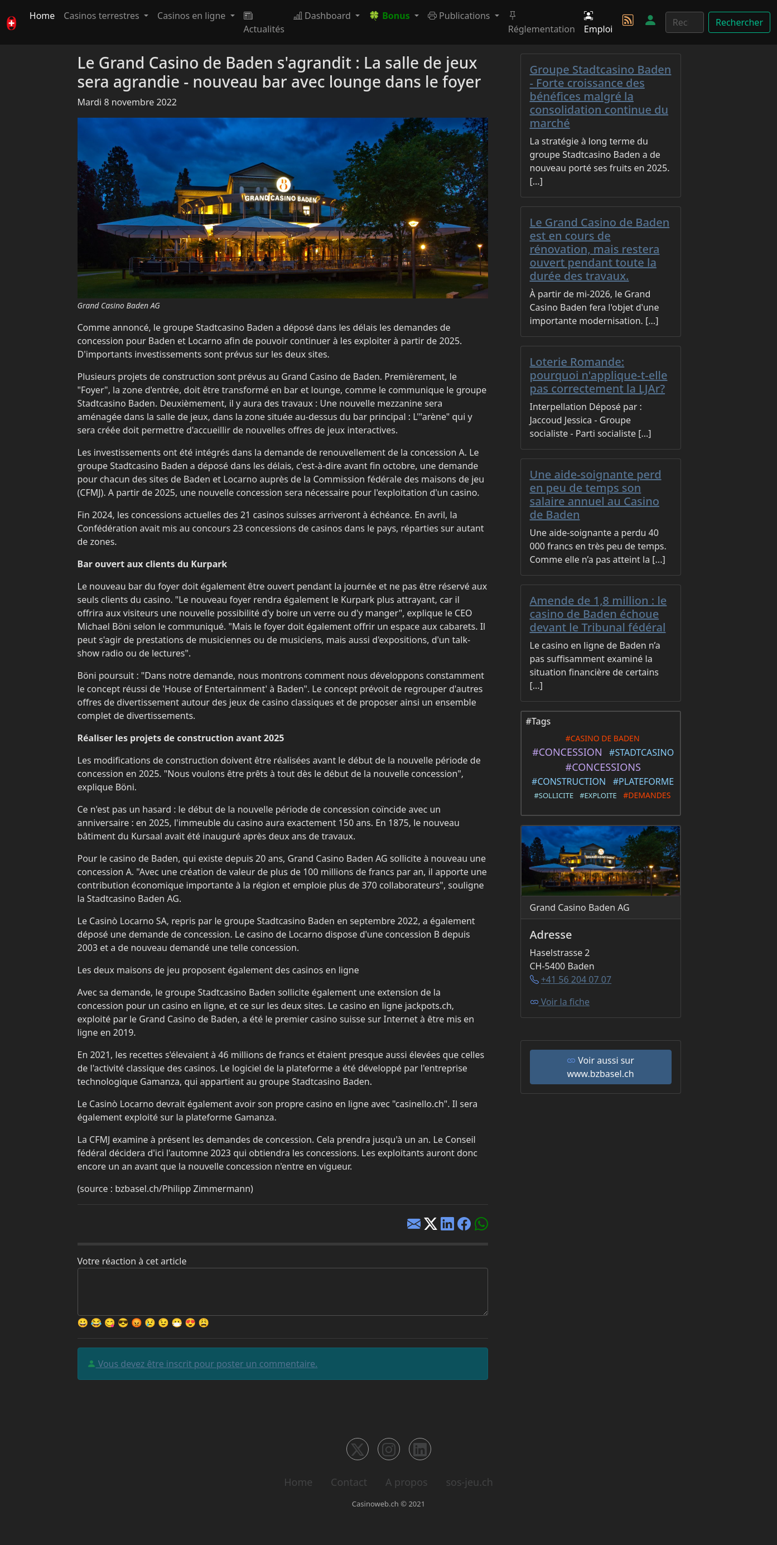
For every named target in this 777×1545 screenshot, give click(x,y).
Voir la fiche (560, 1002)
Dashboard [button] (323, 15)
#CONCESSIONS (600, 767)
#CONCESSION (564, 752)
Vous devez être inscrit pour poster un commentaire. (207, 1364)
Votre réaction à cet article (132, 1261)
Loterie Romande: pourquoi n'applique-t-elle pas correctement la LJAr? (599, 375)
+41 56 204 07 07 (576, 979)
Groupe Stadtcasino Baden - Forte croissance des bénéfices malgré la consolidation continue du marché (601, 96)
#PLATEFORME (641, 781)
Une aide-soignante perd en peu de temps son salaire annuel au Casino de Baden (596, 494)
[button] (393, 15)
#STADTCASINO (639, 752)
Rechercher (739, 22)
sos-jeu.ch (469, 1482)
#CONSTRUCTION (566, 781)
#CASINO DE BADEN (600, 738)
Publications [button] (460, 15)
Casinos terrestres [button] (103, 15)
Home (42, 15)
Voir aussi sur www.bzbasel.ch (600, 1067)
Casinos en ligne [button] (192, 15)
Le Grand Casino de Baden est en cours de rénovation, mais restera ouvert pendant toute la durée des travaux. (600, 249)
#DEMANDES (644, 795)
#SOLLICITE (552, 795)
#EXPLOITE (596, 795)
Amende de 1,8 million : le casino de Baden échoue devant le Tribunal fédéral (598, 614)
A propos (406, 1482)
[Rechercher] (684, 22)
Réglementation (541, 22)
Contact (349, 1482)
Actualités (264, 22)
